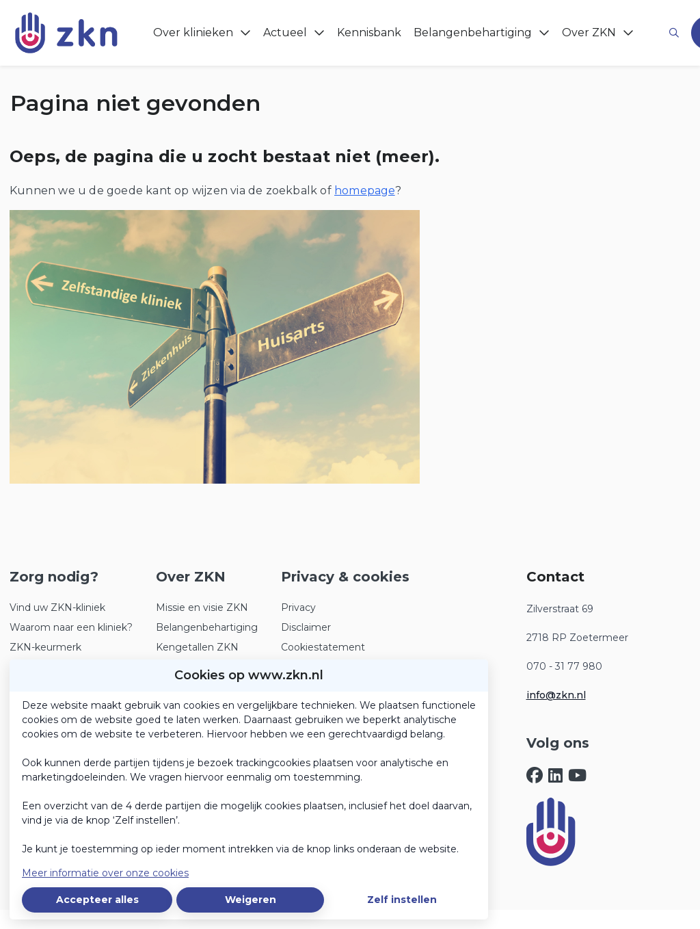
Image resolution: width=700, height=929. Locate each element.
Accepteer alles (97, 899)
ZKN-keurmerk (45, 647)
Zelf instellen (402, 899)
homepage (364, 190)
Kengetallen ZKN (197, 647)
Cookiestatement (323, 647)
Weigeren (250, 899)
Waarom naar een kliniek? (71, 627)
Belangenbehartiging (207, 627)
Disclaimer (306, 627)
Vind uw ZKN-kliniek (57, 607)
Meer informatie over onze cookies (105, 873)
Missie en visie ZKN (202, 607)
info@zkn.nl (556, 695)
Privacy (298, 607)
